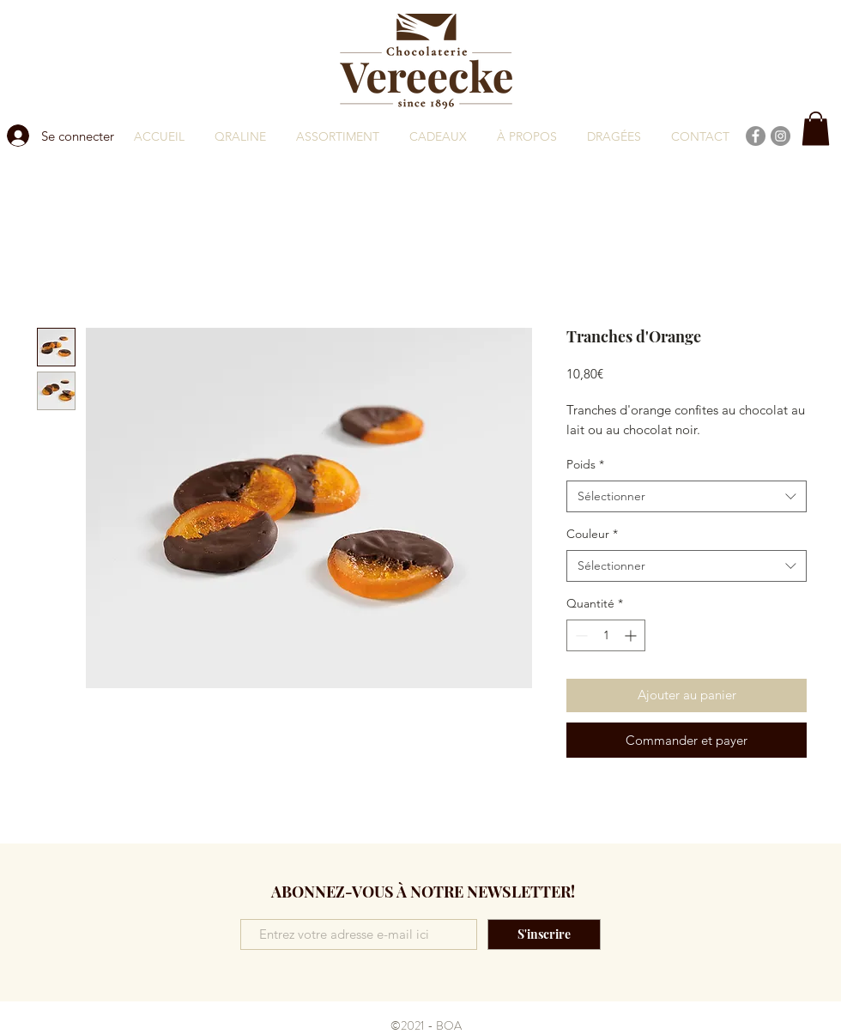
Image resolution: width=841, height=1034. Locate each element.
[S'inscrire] (544, 934)
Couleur (592, 533)
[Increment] (632, 635)
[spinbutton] (605, 635)
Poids (585, 464)
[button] (816, 128)
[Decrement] (579, 635)
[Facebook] (755, 136)
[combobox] (686, 497)
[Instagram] (780, 136)
